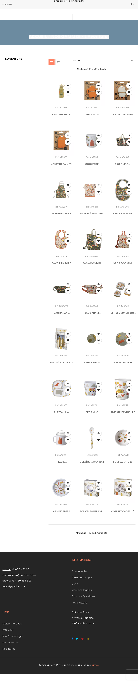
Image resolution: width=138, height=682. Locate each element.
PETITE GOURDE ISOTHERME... (61, 114)
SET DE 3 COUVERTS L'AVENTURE (61, 363)
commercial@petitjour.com (19, 575)
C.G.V (75, 583)
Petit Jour (8, 630)
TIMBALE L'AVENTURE (123, 412)
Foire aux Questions (83, 596)
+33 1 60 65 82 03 (21, 580)
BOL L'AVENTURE (122, 462)
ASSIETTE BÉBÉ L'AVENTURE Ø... (61, 511)
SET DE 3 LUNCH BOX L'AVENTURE (123, 313)
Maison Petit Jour (13, 623)
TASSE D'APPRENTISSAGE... (61, 462)
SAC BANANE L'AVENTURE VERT (61, 313)
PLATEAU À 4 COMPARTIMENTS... (61, 412)
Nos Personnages (13, 636)
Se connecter (79, 571)
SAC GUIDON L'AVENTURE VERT (123, 164)
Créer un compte (82, 577)
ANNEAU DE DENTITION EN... (92, 114)
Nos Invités (9, 648)
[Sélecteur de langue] (8, 4)
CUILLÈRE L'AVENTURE (92, 462)
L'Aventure (13, 59)
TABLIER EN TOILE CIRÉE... (61, 214)
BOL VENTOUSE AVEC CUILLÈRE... (92, 511)
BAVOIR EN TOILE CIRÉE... (122, 214)
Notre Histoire (79, 602)
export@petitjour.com (15, 586)
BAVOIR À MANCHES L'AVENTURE (92, 214)
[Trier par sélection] (111, 60)
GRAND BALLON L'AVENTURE (122, 363)
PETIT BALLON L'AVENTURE (92, 363)
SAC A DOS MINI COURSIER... (92, 263)
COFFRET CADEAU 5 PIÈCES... (122, 511)
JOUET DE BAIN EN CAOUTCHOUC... (122, 114)
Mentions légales (82, 590)
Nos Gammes (11, 642)
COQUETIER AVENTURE (92, 164)
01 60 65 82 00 (20, 569)
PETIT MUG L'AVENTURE (92, 412)
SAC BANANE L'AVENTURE (91, 313)
